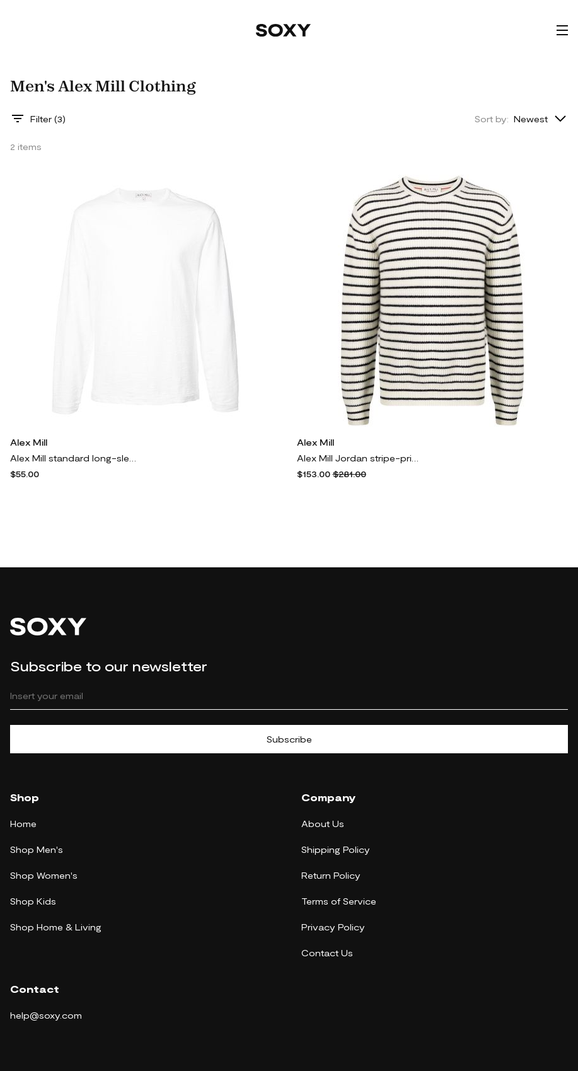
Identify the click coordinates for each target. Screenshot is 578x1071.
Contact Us (327, 952)
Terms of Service (338, 901)
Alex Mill (28, 442)
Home (23, 823)
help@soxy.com (46, 1015)
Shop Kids (33, 901)
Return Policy (331, 875)
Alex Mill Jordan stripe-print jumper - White (360, 458)
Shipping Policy (335, 849)
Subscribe (289, 739)
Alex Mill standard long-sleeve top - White (73, 458)
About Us (322, 823)
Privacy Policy (333, 927)
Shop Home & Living (55, 927)
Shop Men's (36, 849)
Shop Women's (44, 875)
